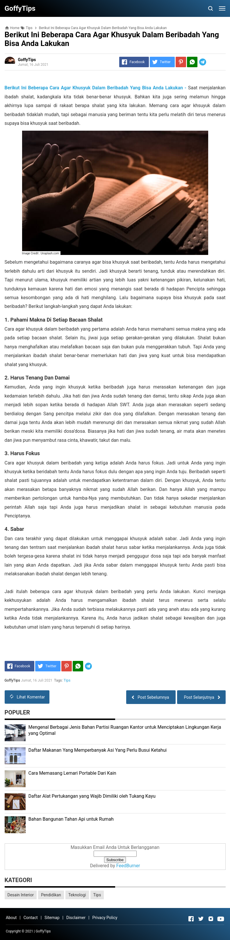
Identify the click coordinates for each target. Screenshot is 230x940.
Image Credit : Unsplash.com (40, 253)
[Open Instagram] (210, 918)
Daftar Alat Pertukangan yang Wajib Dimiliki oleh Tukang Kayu (92, 796)
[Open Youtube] (220, 918)
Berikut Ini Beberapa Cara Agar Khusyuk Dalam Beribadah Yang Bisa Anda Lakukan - (96, 88)
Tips (67, 680)
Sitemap (51, 917)
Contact (31, 917)
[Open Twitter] (200, 918)
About (11, 917)
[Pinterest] (181, 62)
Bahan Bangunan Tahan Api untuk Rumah (71, 819)
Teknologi (77, 895)
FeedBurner (128, 865)
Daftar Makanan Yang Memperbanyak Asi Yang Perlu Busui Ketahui (97, 750)
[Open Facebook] (191, 918)
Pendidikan (51, 895)
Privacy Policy (104, 917)
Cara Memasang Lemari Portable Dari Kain (72, 773)
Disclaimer (75, 917)
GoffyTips (43, 931)
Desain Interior (21, 895)
